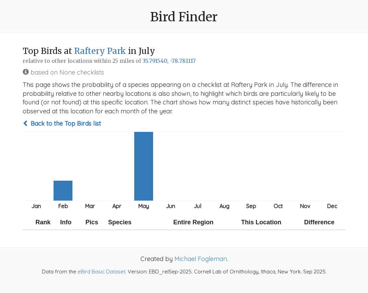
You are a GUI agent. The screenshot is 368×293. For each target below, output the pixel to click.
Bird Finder (184, 17)
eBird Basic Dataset (101, 271)
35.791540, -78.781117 (169, 61)
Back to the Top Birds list (62, 123)
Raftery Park (100, 51)
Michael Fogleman (200, 259)
